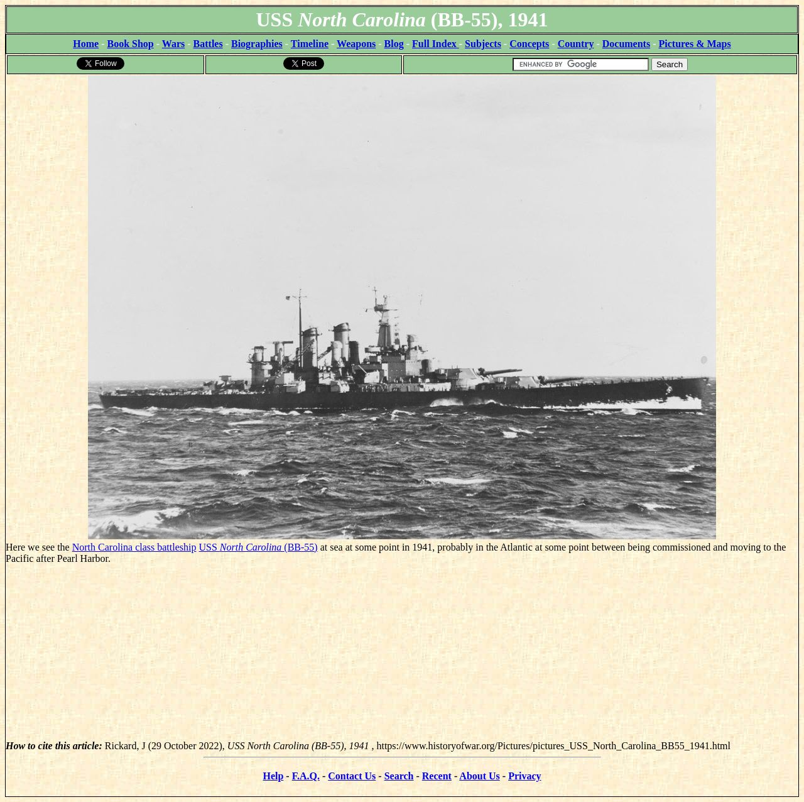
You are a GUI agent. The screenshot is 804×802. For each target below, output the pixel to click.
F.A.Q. (306, 776)
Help (273, 776)
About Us (479, 776)
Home (86, 43)
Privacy (524, 776)
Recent (437, 776)
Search (399, 776)
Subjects (483, 43)
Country (576, 43)
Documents (626, 43)
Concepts (529, 43)
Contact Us (352, 776)
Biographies (257, 43)
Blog (394, 43)
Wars (173, 43)
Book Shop (130, 43)
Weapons (356, 43)
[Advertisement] (402, 652)
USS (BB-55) (257, 547)
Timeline (310, 43)
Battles (208, 43)
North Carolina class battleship (134, 547)
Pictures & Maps (695, 43)
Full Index (435, 43)
